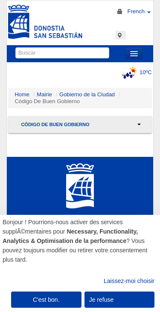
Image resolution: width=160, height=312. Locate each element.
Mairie (44, 94)
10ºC (135, 72)
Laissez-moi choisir (129, 280)
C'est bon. (46, 299)
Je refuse (101, 299)
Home (22, 94)
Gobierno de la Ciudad (87, 94)
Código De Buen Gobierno (55, 124)
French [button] (138, 11)
